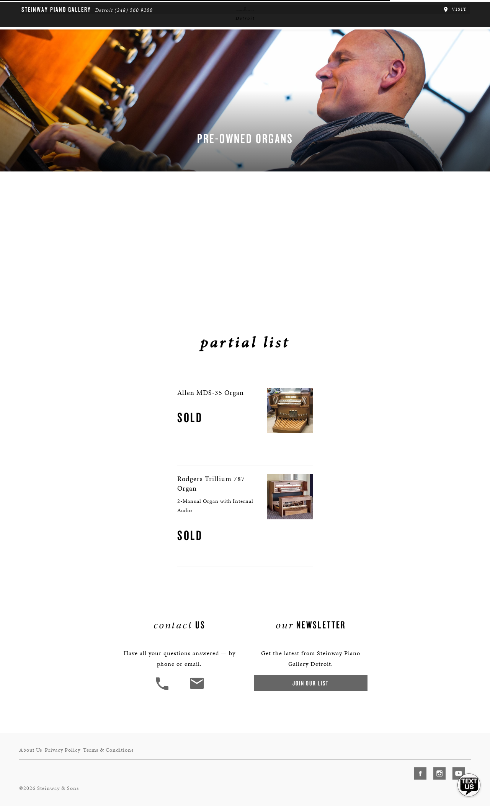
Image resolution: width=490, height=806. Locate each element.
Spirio (122, 64)
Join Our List (307, 792)
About (88, 64)
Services (232, 64)
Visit (464, 7)
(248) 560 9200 (124, 8)
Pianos (157, 64)
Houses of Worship (327, 64)
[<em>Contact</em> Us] (201, 798)
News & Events (390, 64)
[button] (166, 798)
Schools (272, 64)
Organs (193, 64)
